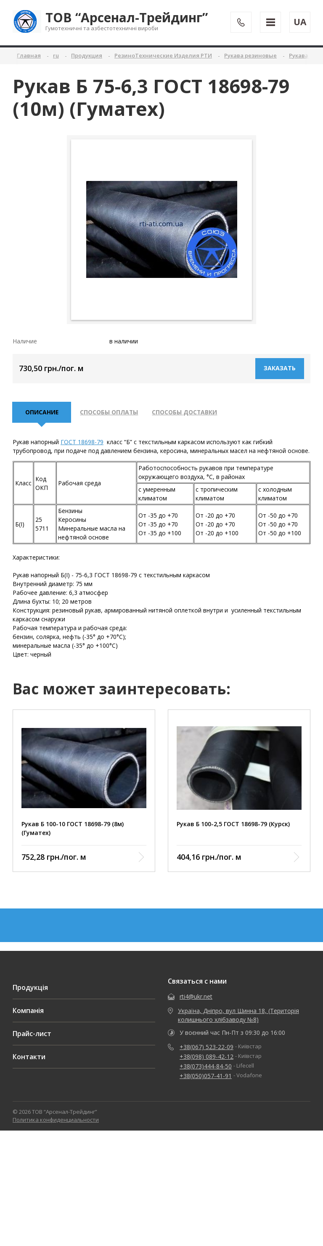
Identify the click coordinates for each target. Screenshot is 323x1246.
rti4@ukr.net (196, 997)
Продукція (30, 987)
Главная (29, 55)
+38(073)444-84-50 (206, 1067)
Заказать (280, 368)
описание (42, 412)
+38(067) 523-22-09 (206, 1047)
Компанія (28, 1011)
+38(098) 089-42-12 (206, 1057)
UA (300, 22)
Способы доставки (186, 412)
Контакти (29, 1057)
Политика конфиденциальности (56, 1120)
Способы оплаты (110, 412)
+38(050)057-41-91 (206, 1076)
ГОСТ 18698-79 (82, 443)
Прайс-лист (32, 1034)
